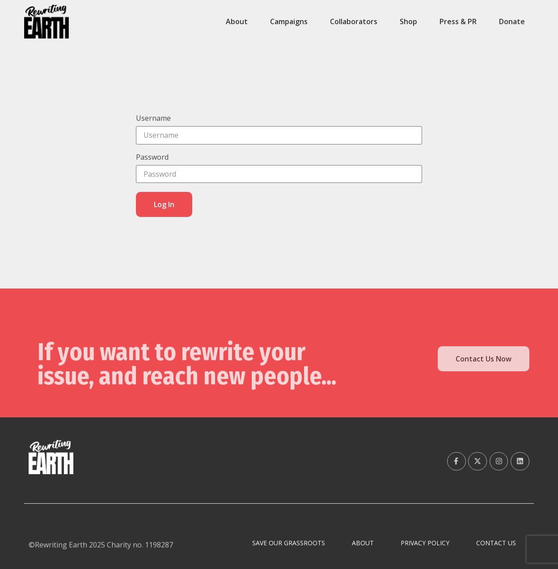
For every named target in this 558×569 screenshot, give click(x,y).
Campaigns (289, 21)
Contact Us (496, 543)
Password (152, 157)
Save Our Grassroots (288, 543)
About (237, 21)
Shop (408, 21)
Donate (512, 21)
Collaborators (353, 21)
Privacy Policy (425, 543)
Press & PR (458, 21)
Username (153, 119)
